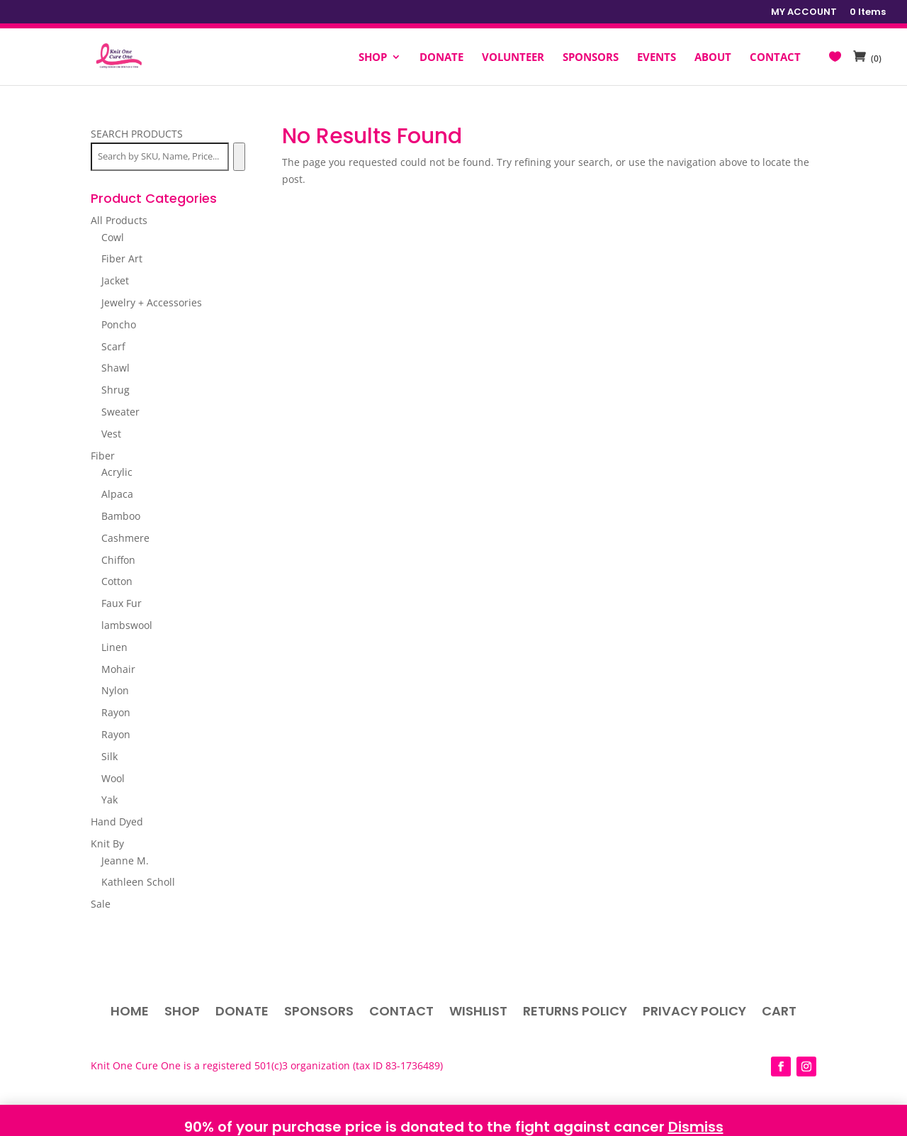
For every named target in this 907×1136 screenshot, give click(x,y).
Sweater (120, 411)
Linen (114, 647)
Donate (242, 1013)
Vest (111, 433)
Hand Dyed (117, 821)
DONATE (441, 58)
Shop (182, 1013)
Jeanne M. (125, 860)
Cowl (112, 237)
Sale (101, 904)
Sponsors (319, 1013)
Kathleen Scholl (138, 882)
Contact (401, 1013)
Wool (113, 778)
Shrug (115, 389)
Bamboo (120, 516)
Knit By (107, 843)
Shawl (115, 367)
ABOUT (712, 58)
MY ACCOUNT (804, 12)
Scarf (113, 346)
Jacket (115, 280)
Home (130, 1013)
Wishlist (478, 1013)
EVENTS (656, 58)
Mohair (118, 669)
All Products (119, 220)
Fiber (103, 455)
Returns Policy (575, 1013)
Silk (109, 756)
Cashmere (125, 538)
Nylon (115, 690)
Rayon (115, 712)
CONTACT (775, 58)
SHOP (373, 58)
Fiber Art (121, 258)
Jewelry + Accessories (151, 302)
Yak (109, 799)
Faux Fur (121, 603)
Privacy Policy (694, 1013)
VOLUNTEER (513, 58)
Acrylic (117, 472)
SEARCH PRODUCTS (137, 133)
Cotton (117, 581)
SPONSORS (591, 58)
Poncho (118, 324)
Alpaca (117, 494)
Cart (779, 1013)
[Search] (239, 157)
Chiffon (118, 560)
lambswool (126, 625)
